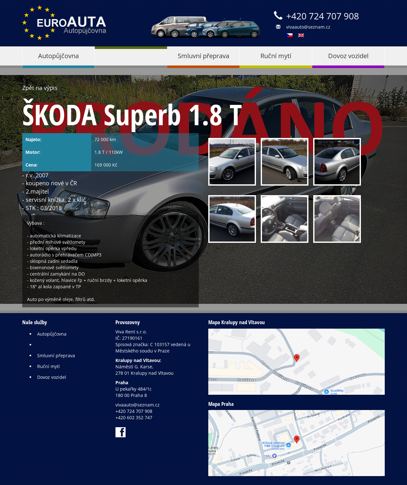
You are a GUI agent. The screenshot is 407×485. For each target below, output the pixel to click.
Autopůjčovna (58, 55)
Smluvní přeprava (203, 55)
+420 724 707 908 (322, 16)
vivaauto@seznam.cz (308, 27)
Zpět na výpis (40, 88)
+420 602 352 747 (133, 417)
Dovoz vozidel (348, 55)
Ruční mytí (275, 55)
